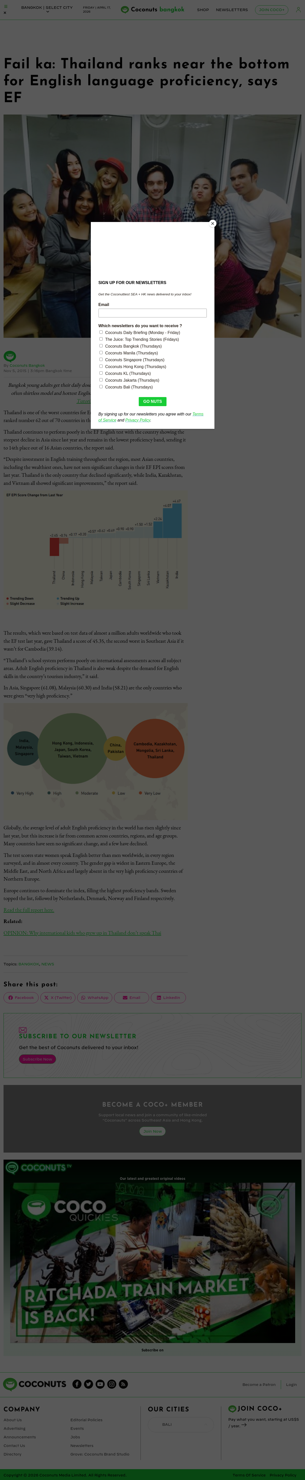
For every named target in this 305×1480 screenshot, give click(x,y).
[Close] (213, 223)
